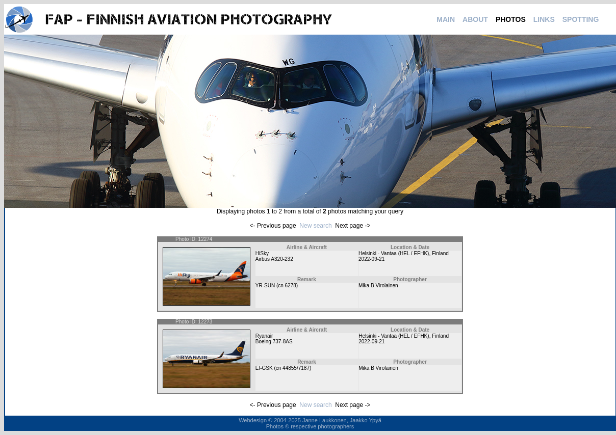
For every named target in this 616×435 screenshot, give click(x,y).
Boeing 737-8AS (274, 341)
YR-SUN (265, 285)
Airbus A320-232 (274, 259)
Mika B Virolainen (378, 285)
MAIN (446, 19)
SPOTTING (580, 19)
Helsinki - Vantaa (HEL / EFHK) (393, 253)
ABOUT (475, 19)
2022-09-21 (371, 259)
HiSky (262, 253)
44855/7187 (296, 368)
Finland (440, 253)
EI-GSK (264, 368)
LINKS (544, 19)
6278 (290, 285)
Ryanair (264, 336)
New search (315, 225)
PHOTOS (511, 19)
